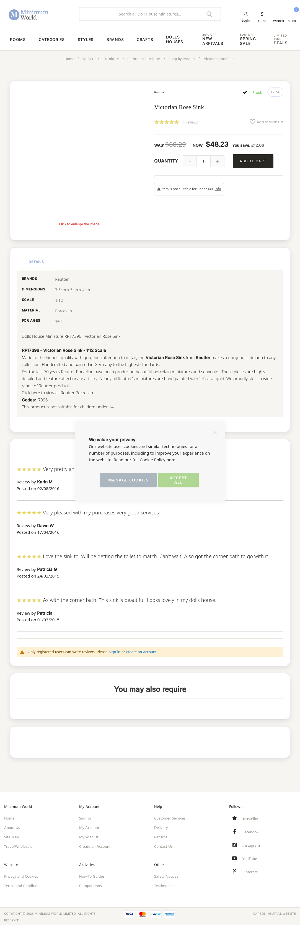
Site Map (11, 835)
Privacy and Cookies (21, 875)
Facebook (250, 830)
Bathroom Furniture (143, 59)
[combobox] (150, 14)
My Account (89, 826)
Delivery (161, 826)
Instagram (251, 844)
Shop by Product (182, 59)
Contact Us (163, 845)
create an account (141, 650)
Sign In (85, 817)
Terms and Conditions (22, 884)
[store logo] (37, 13)
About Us (12, 826)
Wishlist (278, 21)
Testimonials (164, 884)
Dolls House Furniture (101, 59)
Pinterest (250, 870)
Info (218, 189)
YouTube (249, 857)
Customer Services (170, 817)
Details (36, 261)
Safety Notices (166, 875)
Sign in (114, 650)
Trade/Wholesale (18, 845)
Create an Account (94, 845)
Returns (160, 835)
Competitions (90, 884)
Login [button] (246, 21)
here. (171, 459)
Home (69, 59)
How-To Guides (92, 875)
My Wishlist (89, 835)
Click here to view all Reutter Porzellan (58, 392)
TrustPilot (250, 817)
